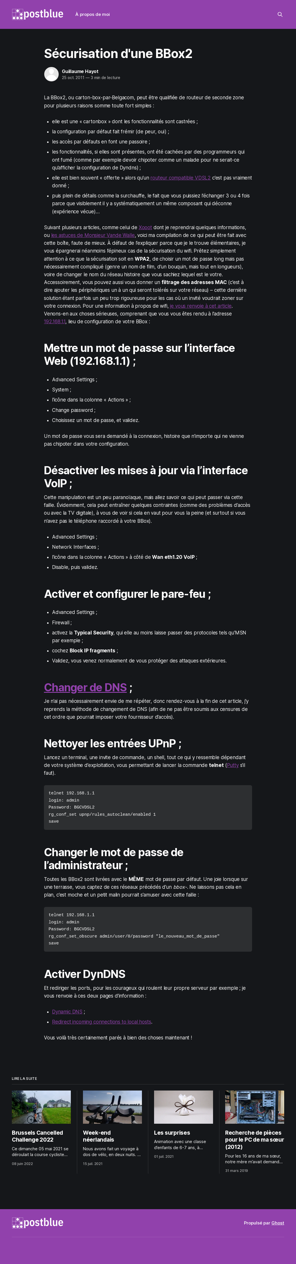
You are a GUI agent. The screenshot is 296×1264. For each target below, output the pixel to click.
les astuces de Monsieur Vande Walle (93, 235)
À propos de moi (92, 14)
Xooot (145, 227)
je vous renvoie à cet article (200, 306)
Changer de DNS (85, 687)
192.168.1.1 (54, 321)
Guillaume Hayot (80, 71)
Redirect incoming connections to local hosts (101, 1019)
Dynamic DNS (67, 1009)
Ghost (277, 1221)
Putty (233, 765)
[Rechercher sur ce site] (280, 14)
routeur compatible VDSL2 (180, 178)
